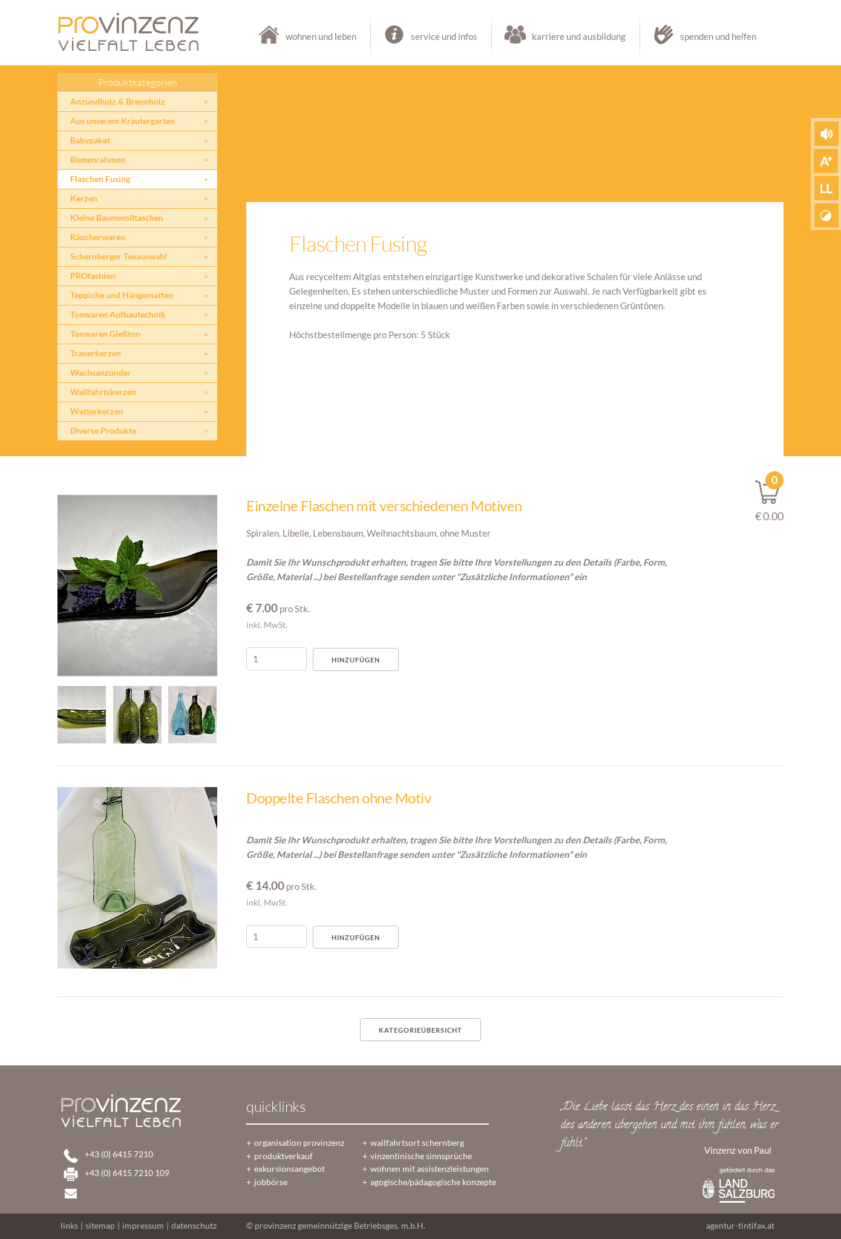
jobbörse (270, 1182)
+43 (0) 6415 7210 (119, 1154)
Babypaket (90, 140)
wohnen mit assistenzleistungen (429, 1169)
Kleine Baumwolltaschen (116, 218)
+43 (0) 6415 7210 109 (127, 1173)
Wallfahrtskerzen (103, 392)
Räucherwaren (97, 237)
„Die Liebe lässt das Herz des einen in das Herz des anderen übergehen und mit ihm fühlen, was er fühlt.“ (670, 1125)
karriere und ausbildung (566, 36)
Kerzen (83, 198)
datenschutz (194, 1226)
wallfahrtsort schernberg (417, 1143)
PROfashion (93, 276)
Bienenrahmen (97, 160)
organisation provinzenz (299, 1143)
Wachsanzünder (100, 373)
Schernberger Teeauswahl (118, 256)
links (69, 1226)
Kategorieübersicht (420, 1030)
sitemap (100, 1226)
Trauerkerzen (95, 353)
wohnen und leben (308, 36)
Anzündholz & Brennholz (117, 101)
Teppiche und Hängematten (121, 295)
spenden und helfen (698, 36)
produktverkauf (283, 1156)
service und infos (431, 36)
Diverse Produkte (103, 431)
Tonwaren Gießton (105, 334)
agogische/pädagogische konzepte (433, 1182)
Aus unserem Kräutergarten (122, 121)
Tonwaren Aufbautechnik (118, 314)
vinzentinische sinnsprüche (421, 1156)
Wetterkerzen (96, 411)
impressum (143, 1226)
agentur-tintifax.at (740, 1226)
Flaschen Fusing (100, 179)
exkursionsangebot (289, 1169)
